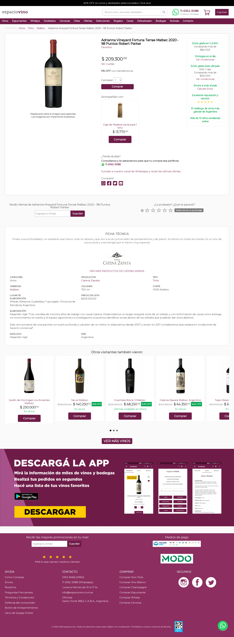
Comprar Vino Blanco (132, 582)
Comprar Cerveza (130, 602)
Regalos (118, 20)
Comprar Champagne (133, 587)
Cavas (130, 20)
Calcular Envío (205, 88)
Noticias (174, 20)
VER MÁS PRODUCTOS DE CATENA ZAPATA (117, 271)
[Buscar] (164, 12)
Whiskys (35, 20)
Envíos (9, 582)
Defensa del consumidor (20, 602)
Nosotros (10, 587)
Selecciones (103, 20)
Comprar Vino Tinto (131, 577)
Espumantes (19, 20)
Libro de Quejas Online (19, 612)
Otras (77, 20)
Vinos (5, 20)
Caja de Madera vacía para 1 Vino (120, 126)
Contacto (188, 20)
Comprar (117, 86)
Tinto (156, 280)
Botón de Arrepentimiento (21, 607)
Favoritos (106, 47)
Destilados (50, 20)
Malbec (14, 289)
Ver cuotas (107, 63)
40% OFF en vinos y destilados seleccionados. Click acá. (117, 3)
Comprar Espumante (132, 592)
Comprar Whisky (129, 597)
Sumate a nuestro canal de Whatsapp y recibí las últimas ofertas (141, 171)
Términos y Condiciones (19, 597)
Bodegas (161, 20)
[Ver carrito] (207, 12)
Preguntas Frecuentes (19, 592)
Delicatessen (144, 20)
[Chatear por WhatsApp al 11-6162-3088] (185, 12)
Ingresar (222, 12)
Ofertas (88, 20)
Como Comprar (14, 577)
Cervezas (64, 20)
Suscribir (77, 213)
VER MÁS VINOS (117, 441)
